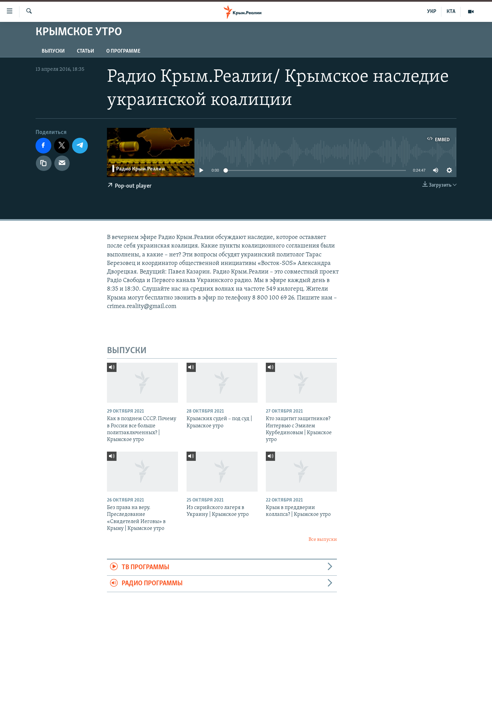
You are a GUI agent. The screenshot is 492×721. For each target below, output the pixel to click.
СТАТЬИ (85, 51)
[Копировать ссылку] (44, 163)
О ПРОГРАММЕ (123, 51)
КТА (451, 11)
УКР (431, 11)
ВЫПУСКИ (53, 51)
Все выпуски (323, 539)
